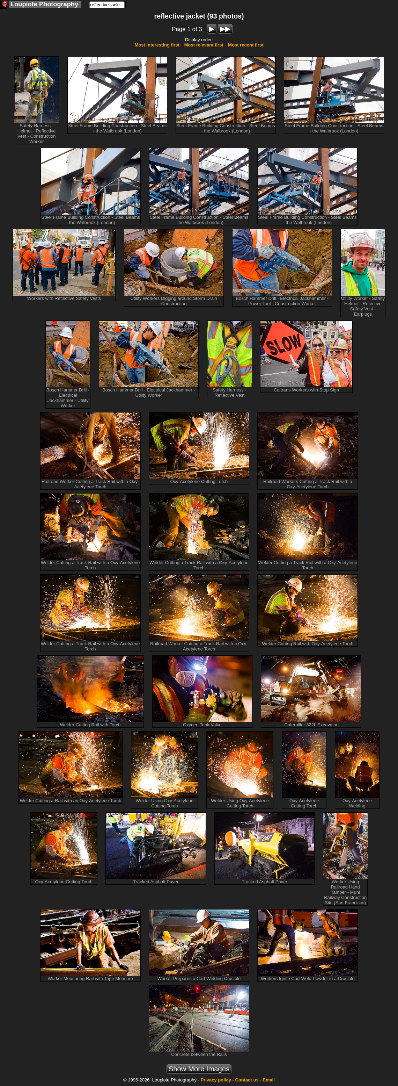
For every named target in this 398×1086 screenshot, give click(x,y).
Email (269, 1080)
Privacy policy (215, 1080)
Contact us (246, 1080)
